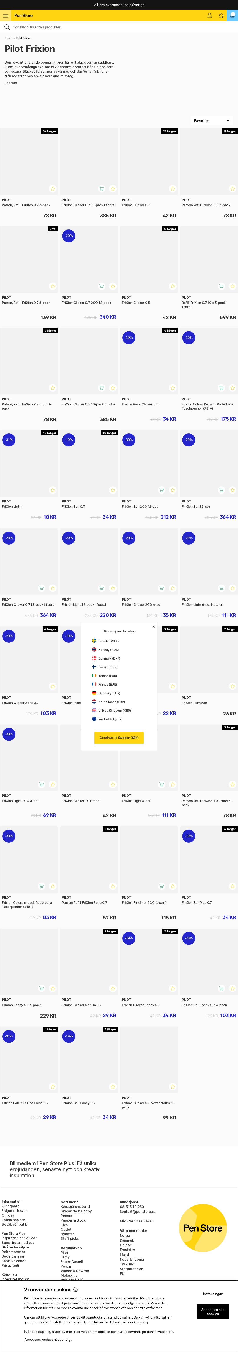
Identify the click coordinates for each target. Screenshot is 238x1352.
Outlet (66, 1229)
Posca (66, 1266)
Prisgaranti (10, 1265)
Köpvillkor (10, 1274)
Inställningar (213, 1294)
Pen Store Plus (13, 1233)
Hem (8, 38)
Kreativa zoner (14, 1261)
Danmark (127, 1240)
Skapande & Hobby (76, 1211)
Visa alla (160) (72, 1280)
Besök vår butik (14, 1224)
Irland (124, 1254)
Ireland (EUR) (104, 676)
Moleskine (69, 1275)
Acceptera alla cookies (212, 1312)
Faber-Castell (72, 1262)
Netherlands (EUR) (108, 702)
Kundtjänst (10, 1206)
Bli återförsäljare (15, 1247)
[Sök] (119, 26)
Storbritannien (131, 1269)
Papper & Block (73, 1220)
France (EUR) (104, 684)
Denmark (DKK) (106, 658)
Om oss (8, 1215)
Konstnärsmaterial (75, 1206)
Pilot (64, 1252)
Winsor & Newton (75, 1271)
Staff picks (70, 1238)
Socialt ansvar (13, 1256)
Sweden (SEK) (105, 641)
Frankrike (127, 1250)
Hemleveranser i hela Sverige (119, 5)
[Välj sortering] (212, 120)
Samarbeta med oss (18, 1242)
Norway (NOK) (105, 650)
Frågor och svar (14, 1211)
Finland (125, 1245)
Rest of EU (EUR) (107, 719)
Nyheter (67, 1234)
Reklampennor (13, 1252)
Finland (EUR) (105, 667)
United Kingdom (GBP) (111, 710)
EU (122, 1273)
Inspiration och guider (19, 1238)
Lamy (65, 1257)
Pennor (66, 1216)
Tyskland (127, 1264)
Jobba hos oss (13, 1220)
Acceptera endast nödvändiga (48, 1339)
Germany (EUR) (106, 693)
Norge (125, 1235)
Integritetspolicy (15, 1279)
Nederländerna (132, 1259)
